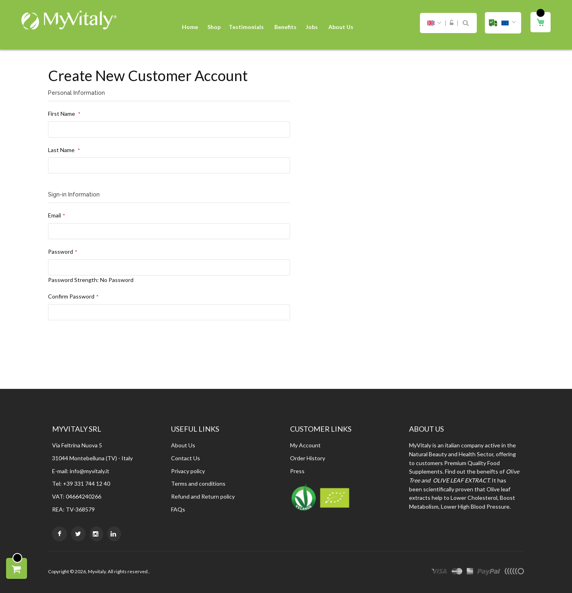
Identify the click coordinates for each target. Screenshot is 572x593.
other (514, 572)
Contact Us (185, 458)
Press (297, 471)
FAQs (178, 509)
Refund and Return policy (203, 496)
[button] (503, 22)
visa (439, 572)
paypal (488, 572)
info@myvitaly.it (89, 471)
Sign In (451, 23)
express (470, 572)
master (457, 572)
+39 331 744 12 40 (86, 483)
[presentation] (109, 352)
